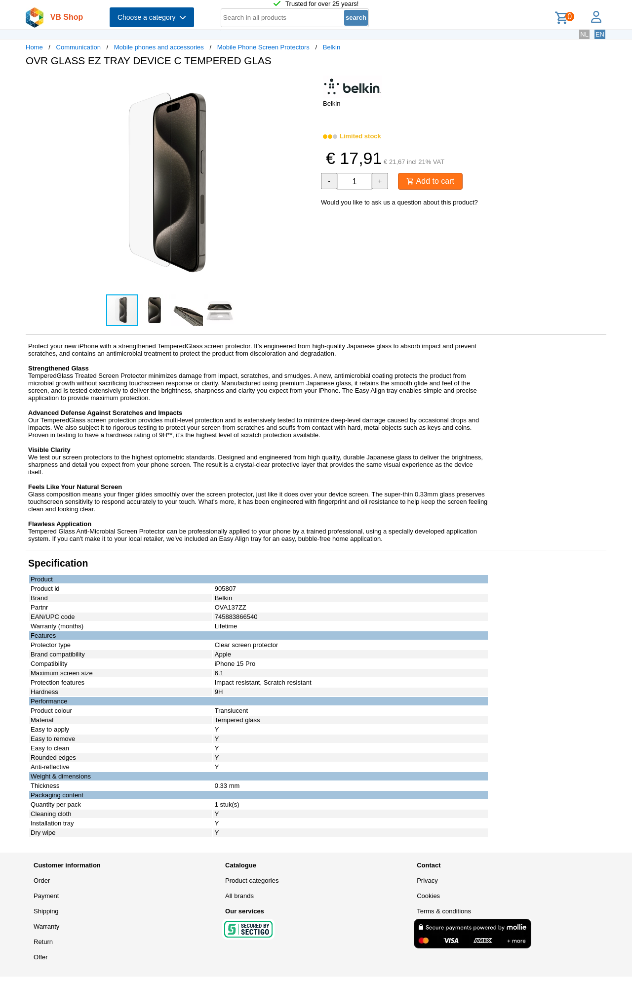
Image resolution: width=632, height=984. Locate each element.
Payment (46, 896)
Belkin (331, 47)
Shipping (46, 911)
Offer (41, 957)
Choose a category (152, 17)
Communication (78, 47)
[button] (307, 84)
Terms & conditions (444, 911)
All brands (239, 896)
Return (43, 941)
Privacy (427, 880)
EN (599, 34)
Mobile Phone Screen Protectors (263, 47)
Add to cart (430, 181)
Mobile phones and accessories (159, 47)
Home (34, 47)
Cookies (428, 896)
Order (42, 880)
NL (584, 34)
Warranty (46, 926)
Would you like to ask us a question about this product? (399, 202)
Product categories (251, 880)
